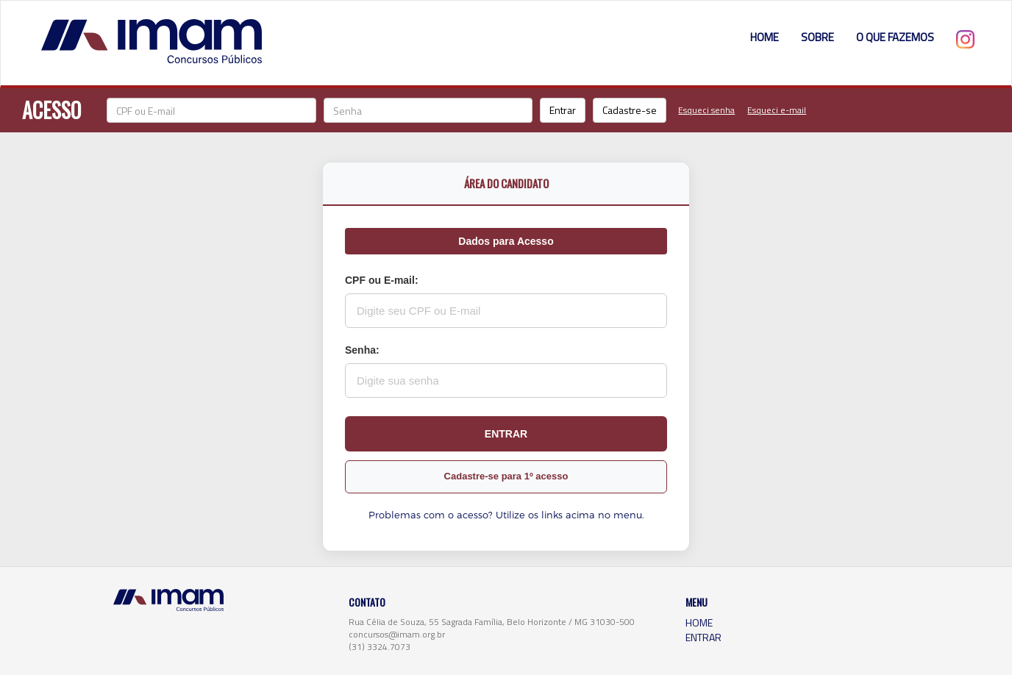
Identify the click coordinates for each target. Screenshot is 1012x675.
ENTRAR (703, 637)
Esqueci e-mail (776, 110)
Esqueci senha (706, 110)
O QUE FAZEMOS (895, 37)
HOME (764, 37)
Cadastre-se (629, 110)
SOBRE (817, 37)
